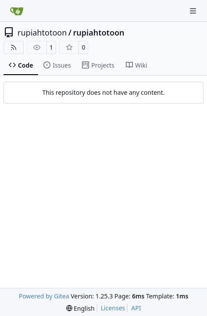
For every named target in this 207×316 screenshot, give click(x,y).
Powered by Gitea (44, 296)
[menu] (80, 308)
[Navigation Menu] (194, 11)
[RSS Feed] (14, 47)
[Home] (16, 11)
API (136, 308)
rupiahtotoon (42, 32)
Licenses (113, 308)
